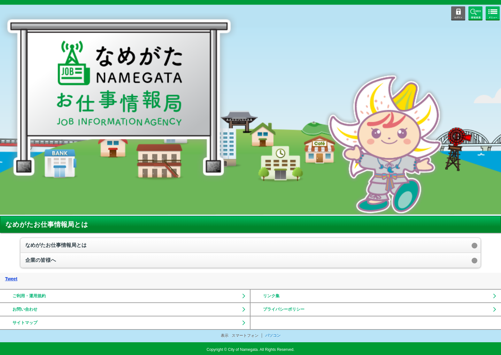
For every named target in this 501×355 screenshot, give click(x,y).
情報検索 (475, 13)
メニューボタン (493, 13)
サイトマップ (24, 322)
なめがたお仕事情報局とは (56, 245)
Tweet (11, 278)
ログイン (458, 13)
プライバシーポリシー (283, 309)
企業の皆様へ (40, 260)
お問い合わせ (24, 309)
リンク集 (271, 295)
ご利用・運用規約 (29, 295)
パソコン (273, 335)
